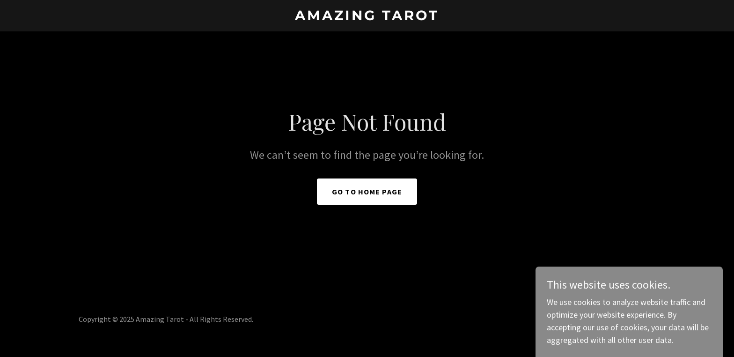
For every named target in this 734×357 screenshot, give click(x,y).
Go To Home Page (367, 191)
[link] (367, 17)
